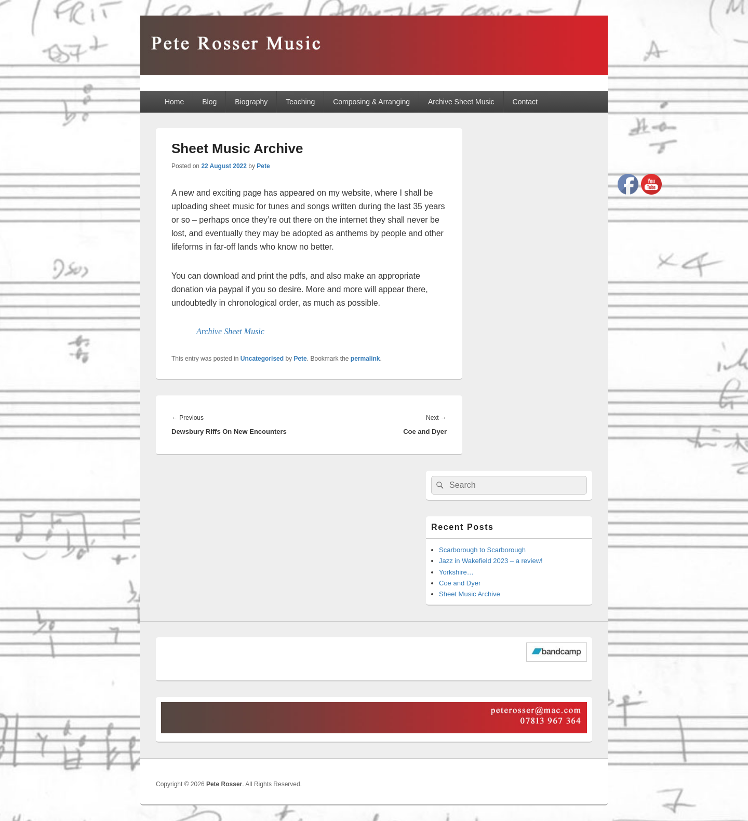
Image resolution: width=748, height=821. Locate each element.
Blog (209, 102)
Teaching (300, 102)
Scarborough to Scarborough (482, 550)
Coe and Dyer (459, 583)
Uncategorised (262, 358)
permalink (365, 358)
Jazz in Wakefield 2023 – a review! (491, 561)
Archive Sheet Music (461, 102)
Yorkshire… (456, 572)
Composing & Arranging (371, 102)
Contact (525, 102)
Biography (251, 102)
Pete (263, 166)
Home (174, 102)
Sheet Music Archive (469, 594)
